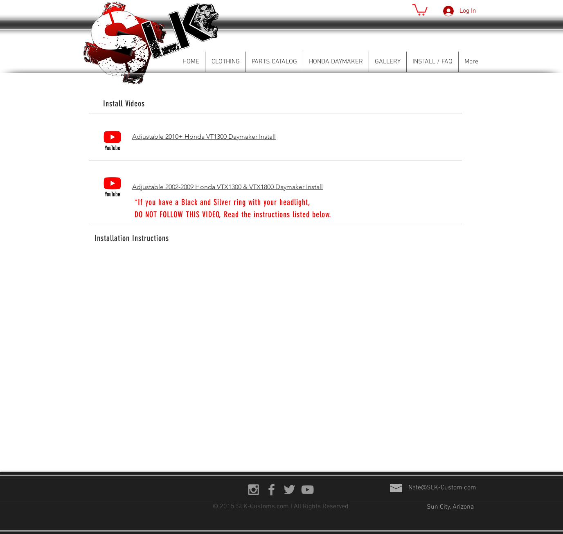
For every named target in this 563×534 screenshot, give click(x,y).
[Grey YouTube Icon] (307, 489)
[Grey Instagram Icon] (253, 489)
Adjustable (148, 187)
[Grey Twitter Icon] (289, 489)
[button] (420, 9)
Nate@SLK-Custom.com (442, 488)
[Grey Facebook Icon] (271, 489)
